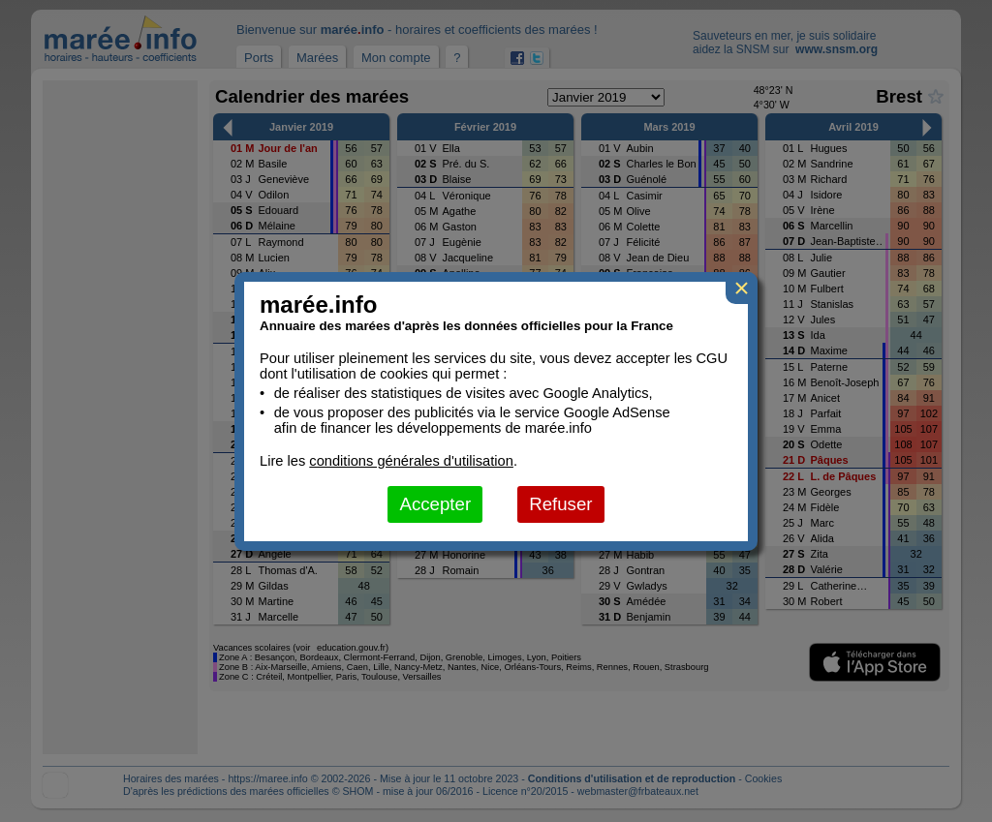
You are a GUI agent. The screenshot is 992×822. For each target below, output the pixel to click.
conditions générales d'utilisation (411, 461)
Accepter (435, 504)
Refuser (560, 504)
